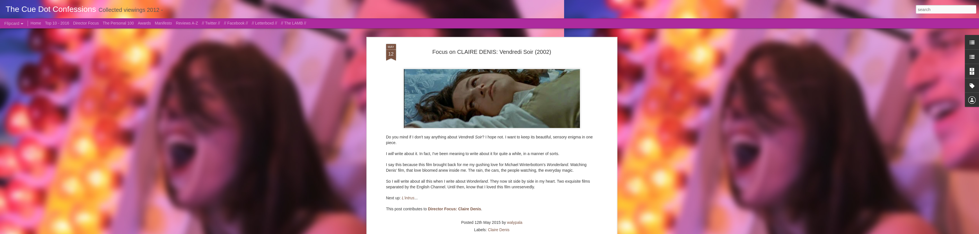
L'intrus (408, 198)
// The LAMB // (293, 23)
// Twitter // (211, 23)
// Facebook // (236, 23)
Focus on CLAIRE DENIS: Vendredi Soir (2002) (491, 52)
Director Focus (86, 23)
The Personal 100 (118, 23)
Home (35, 23)
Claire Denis (498, 230)
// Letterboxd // (264, 23)
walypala (514, 222)
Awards (144, 23)
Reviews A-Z (187, 23)
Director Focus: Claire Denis (454, 209)
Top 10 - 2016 (57, 23)
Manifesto (163, 23)
